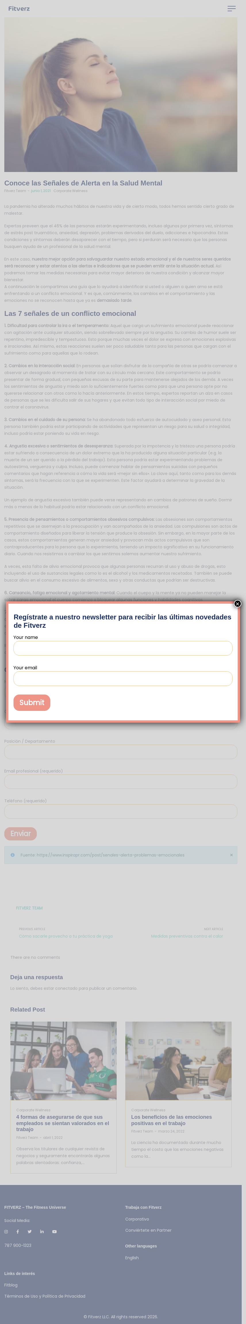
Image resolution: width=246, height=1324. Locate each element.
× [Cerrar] (238, 603)
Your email (123, 675)
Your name (123, 645)
